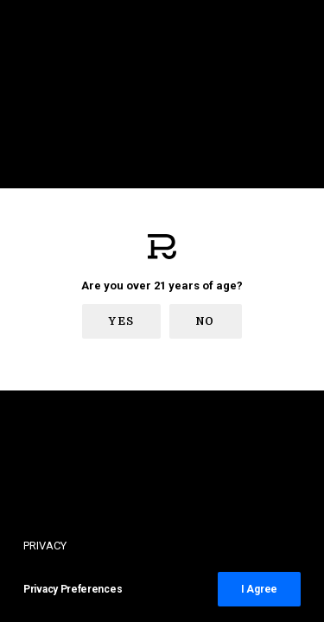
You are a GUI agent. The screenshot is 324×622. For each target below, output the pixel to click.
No (205, 321)
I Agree (259, 589)
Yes (121, 321)
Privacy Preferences (72, 589)
